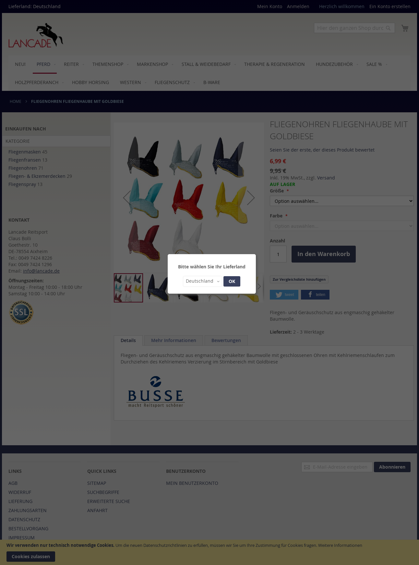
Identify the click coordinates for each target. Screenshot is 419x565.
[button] (202, 281)
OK (232, 281)
